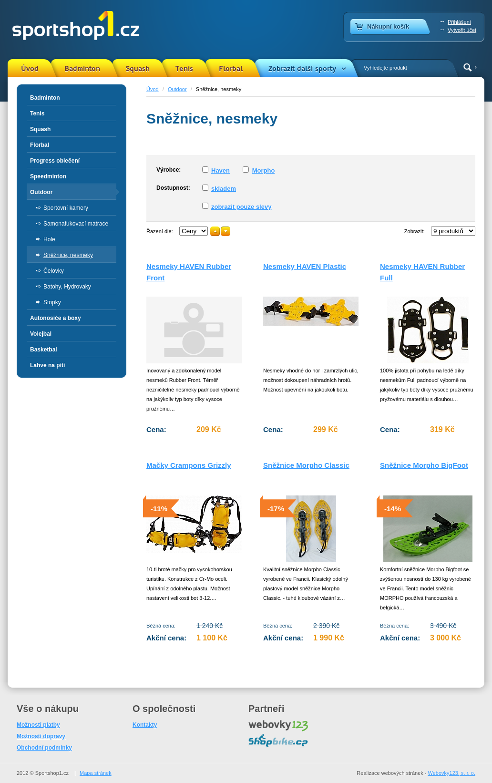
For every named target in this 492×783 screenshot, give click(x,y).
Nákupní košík (388, 26)
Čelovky (53, 271)
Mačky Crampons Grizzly (188, 465)
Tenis (184, 68)
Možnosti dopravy (41, 736)
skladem (223, 188)
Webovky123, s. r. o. (451, 773)
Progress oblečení (55, 160)
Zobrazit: (414, 231)
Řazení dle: (159, 231)
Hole (49, 239)
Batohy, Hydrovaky (67, 286)
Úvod (30, 68)
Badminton (82, 68)
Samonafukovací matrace (75, 223)
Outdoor (177, 89)
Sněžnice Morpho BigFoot (424, 465)
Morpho (263, 170)
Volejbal (40, 333)
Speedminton (48, 176)
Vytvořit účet (462, 30)
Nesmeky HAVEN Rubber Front (188, 272)
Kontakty (145, 724)
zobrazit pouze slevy (241, 206)
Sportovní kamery (65, 208)
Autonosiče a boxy (55, 318)
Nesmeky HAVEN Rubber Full (422, 272)
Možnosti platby (38, 724)
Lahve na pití (47, 365)
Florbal (231, 68)
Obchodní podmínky (44, 747)
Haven (220, 170)
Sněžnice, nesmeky (68, 255)
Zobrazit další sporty (302, 68)
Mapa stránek (96, 773)
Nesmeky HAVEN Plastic (304, 266)
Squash (138, 68)
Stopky (52, 302)
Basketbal (43, 349)
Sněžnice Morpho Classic (306, 465)
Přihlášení (459, 22)
